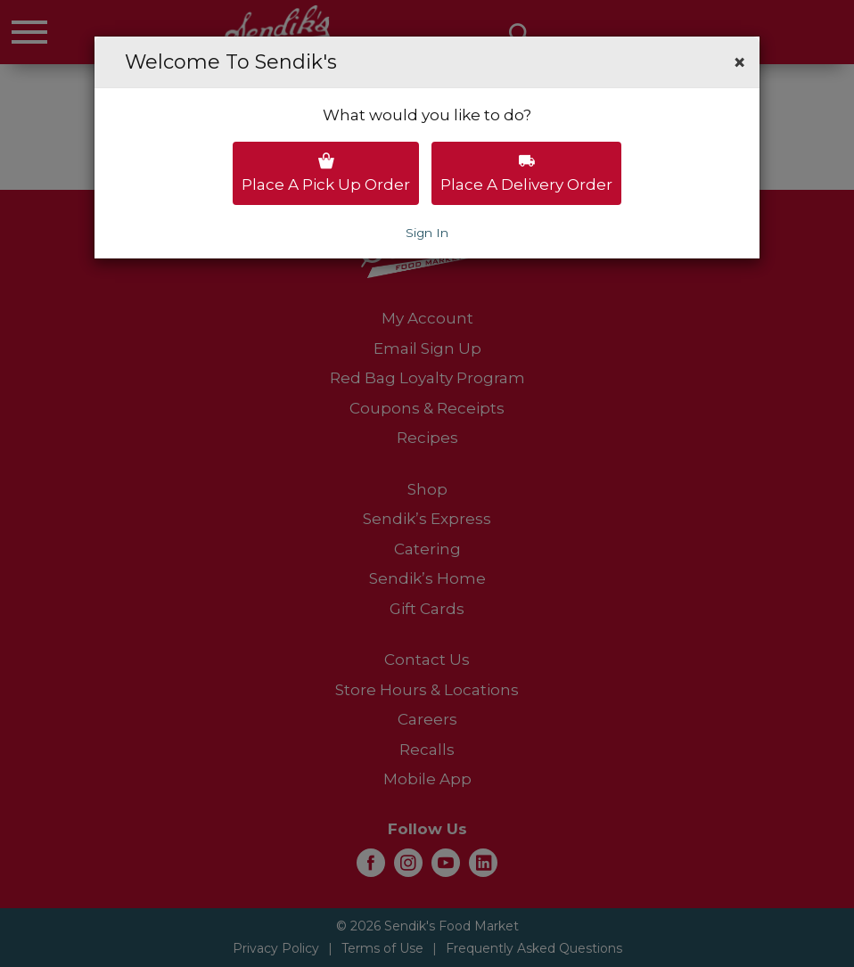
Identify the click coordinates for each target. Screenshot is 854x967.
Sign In (427, 232)
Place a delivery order (526, 172)
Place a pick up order (326, 172)
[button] (739, 62)
